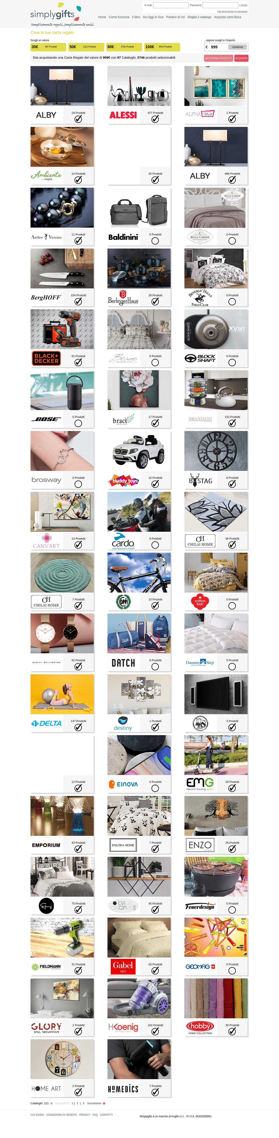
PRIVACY (84, 1114)
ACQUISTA (241, 58)
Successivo (96, 1103)
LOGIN (243, 5)
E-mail (148, 5)
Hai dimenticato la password (232, 11)
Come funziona (119, 17)
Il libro (136, 17)
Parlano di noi (175, 17)
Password (195, 5)
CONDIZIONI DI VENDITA (61, 1114)
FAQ (95, 1114)
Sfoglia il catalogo (199, 17)
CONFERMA (237, 47)
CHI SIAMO (37, 1114)
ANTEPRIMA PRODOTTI (218, 58)
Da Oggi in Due (153, 17)
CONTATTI (106, 1114)
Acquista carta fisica (227, 17)
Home (102, 17)
